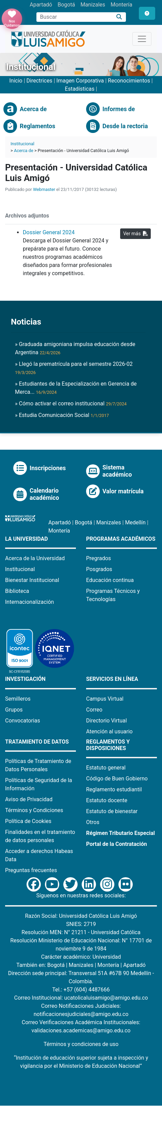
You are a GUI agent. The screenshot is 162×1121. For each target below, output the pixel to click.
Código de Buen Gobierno (117, 778)
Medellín (135, 522)
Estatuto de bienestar (111, 811)
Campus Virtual (105, 699)
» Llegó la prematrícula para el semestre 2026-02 (74, 368)
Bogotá (66, 4)
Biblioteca (17, 591)
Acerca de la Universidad (35, 558)
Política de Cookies (28, 821)
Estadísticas (80, 89)
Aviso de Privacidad (28, 799)
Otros (92, 822)
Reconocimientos (129, 80)
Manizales (92, 4)
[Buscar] (119, 17)
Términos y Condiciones (34, 810)
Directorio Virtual (106, 720)
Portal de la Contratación (116, 844)
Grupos (14, 709)
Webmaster (44, 189)
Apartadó (41, 4)
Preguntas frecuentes (31, 870)
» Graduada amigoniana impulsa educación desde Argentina (75, 348)
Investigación (25, 679)
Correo (94, 709)
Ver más (135, 233)
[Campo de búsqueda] (74, 17)
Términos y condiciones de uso (81, 1044)
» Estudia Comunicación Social (62, 415)
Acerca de (23, 150)
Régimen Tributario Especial (120, 833)
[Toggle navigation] (141, 39)
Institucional (22, 143)
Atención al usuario (109, 731)
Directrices (39, 80)
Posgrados (99, 569)
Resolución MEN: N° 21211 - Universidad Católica (80, 932)
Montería (121, 4)
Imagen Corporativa (80, 80)
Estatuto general (106, 767)
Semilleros (18, 699)
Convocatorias (22, 720)
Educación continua (110, 580)
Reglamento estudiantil (114, 789)
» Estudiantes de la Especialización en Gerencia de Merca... (75, 387)
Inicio (15, 80)
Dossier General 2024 (49, 232)
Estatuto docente (106, 800)
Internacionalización (29, 602)
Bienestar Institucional (32, 580)
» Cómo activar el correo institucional (71, 403)
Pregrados (98, 558)
